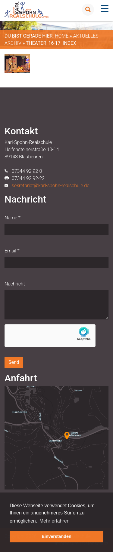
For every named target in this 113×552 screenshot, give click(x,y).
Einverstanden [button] (56, 536)
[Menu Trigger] (104, 8)
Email (12, 251)
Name (12, 218)
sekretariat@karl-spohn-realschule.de (50, 185)
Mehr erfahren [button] (54, 520)
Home (61, 36)
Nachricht (15, 284)
